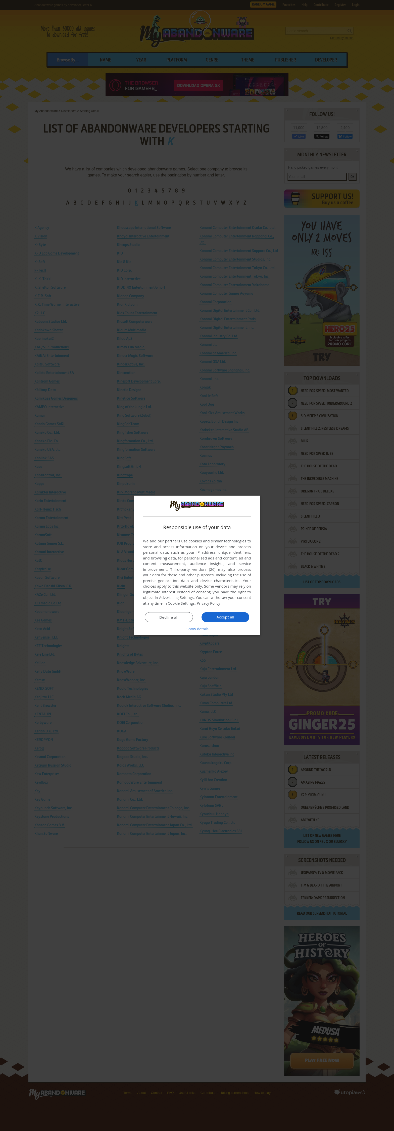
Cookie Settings (181, 603)
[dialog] (197, 565)
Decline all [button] (168, 617)
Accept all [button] (225, 616)
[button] (197, 629)
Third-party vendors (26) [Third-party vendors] (192, 569)
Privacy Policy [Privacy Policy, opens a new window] (208, 603)
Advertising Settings (176, 597)
